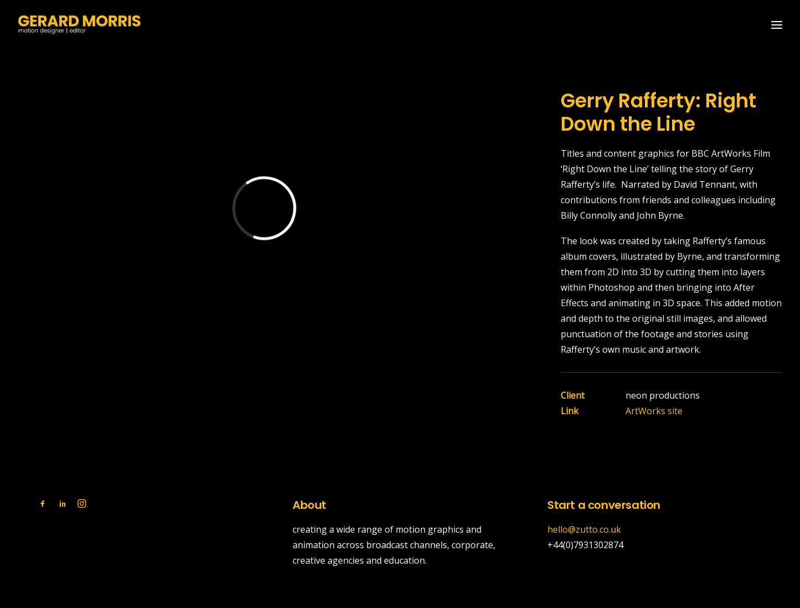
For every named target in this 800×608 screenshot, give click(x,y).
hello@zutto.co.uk (584, 529)
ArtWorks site (654, 411)
